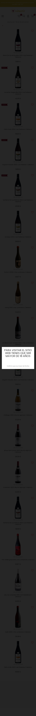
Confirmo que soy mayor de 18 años (18, 366)
